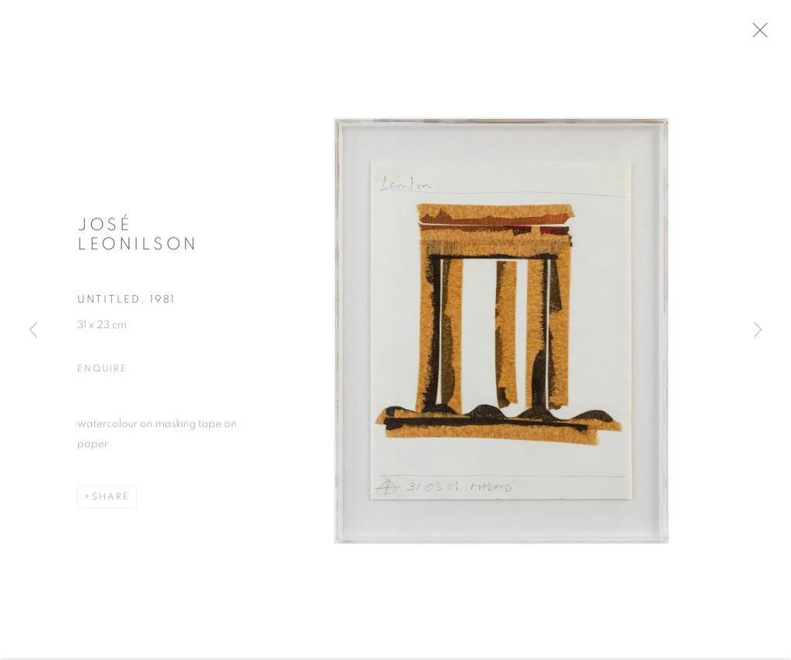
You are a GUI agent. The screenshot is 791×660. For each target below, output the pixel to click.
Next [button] (758, 330)
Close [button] (767, 34)
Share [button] (111, 501)
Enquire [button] (102, 372)
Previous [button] (33, 330)
